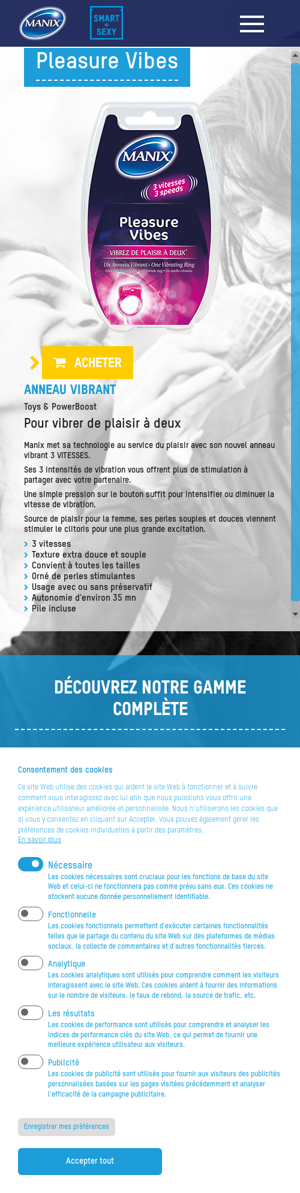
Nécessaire (70, 880)
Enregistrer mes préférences (66, 1141)
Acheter (98, 363)
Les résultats (71, 1029)
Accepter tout (90, 1175)
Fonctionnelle (72, 930)
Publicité (63, 1078)
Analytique (66, 979)
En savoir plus (39, 854)
